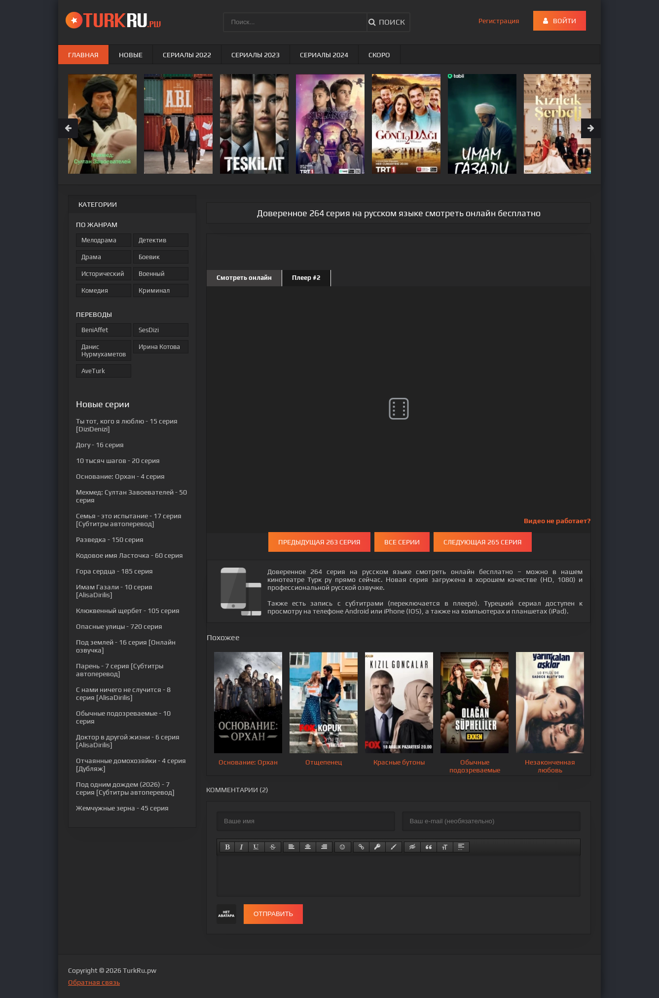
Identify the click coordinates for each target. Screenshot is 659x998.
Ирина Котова (159, 346)
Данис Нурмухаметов (103, 350)
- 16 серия (100, 445)
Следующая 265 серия (482, 542)
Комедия (94, 290)
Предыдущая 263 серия (319, 542)
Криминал (154, 290)
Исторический (102, 273)
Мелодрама (98, 240)
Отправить (273, 914)
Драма (91, 257)
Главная (83, 55)
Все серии (402, 542)
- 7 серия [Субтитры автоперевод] (119, 670)
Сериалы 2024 (324, 55)
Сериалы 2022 (187, 55)
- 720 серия (119, 626)
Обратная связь (94, 982)
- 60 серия (129, 555)
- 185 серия (114, 571)
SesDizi (149, 330)
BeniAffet (94, 330)
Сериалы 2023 (255, 55)
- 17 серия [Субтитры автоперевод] (129, 520)
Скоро (379, 55)
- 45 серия (122, 808)
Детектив (152, 240)
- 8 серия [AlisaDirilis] (123, 693)
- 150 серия (110, 539)
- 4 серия (120, 476)
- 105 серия (128, 610)
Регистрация (498, 21)
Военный (152, 273)
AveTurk (93, 371)
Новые (131, 55)
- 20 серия (118, 460)
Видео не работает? (557, 521)
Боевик (149, 257)
